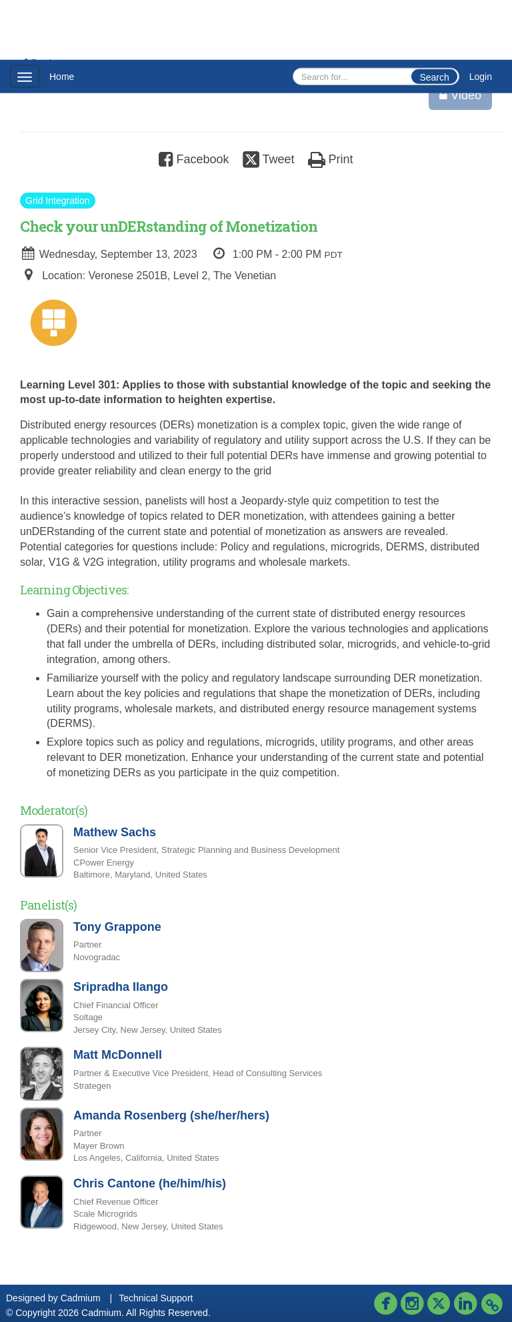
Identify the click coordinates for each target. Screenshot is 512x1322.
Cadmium (81, 1298)
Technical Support (156, 1298)
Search (434, 77)
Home (61, 76)
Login (480, 76)
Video (460, 95)
